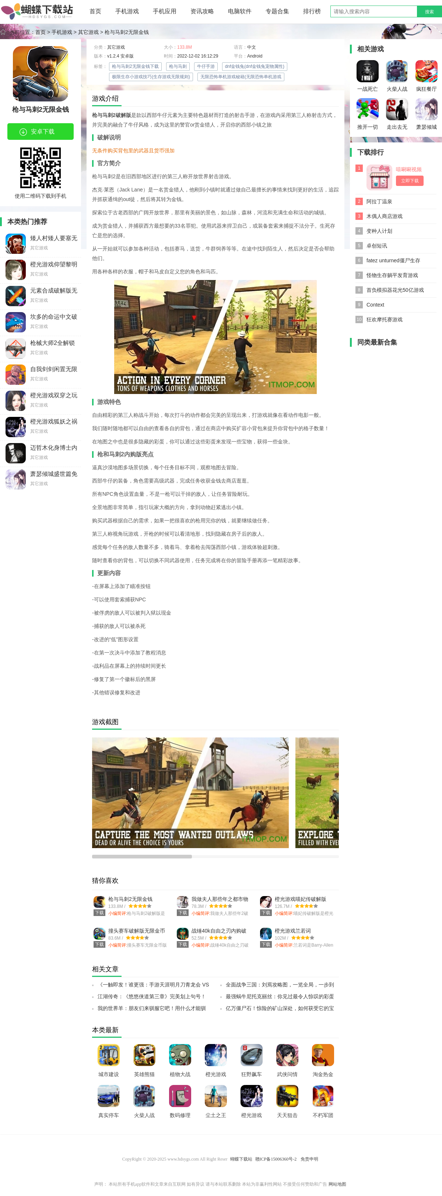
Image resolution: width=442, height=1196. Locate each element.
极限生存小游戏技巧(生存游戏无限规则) (151, 76)
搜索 (429, 11)
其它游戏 (88, 32)
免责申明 (309, 1159)
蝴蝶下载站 (241, 1159)
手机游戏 (127, 11)
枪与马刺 (178, 66)
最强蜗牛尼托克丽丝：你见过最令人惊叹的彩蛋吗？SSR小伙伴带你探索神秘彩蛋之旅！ (280, 998)
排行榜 (312, 11)
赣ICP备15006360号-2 (276, 1159)
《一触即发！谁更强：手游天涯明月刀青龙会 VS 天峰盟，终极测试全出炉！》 (153, 987)
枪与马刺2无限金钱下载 (135, 66)
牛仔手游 (206, 66)
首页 (95, 11)
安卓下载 (37, 132)
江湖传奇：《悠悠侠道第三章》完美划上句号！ (152, 996)
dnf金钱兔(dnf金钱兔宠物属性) (254, 66)
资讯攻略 (202, 11)
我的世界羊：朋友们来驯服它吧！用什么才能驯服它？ (152, 1010)
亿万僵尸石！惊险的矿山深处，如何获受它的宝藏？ (280, 1010)
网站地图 (337, 1184)
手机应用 (164, 11)
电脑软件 (240, 11)
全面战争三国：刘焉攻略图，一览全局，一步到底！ (280, 987)
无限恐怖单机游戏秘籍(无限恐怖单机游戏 (240, 76)
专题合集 (277, 11)
